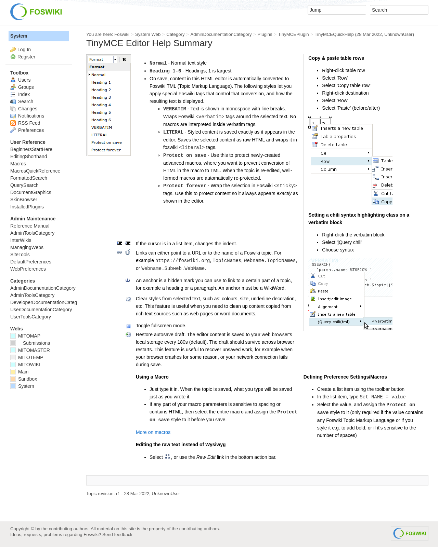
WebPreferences (28, 269)
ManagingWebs (26, 247)
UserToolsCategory (30, 316)
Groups (22, 87)
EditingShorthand (28, 156)
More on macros (153, 432)
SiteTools (20, 254)
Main (19, 371)
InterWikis (20, 240)
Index (20, 94)
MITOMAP (25, 336)
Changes (23, 108)
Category (175, 34)
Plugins (264, 34)
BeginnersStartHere (31, 149)
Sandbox (23, 379)
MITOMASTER (30, 350)
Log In (24, 49)
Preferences (27, 130)
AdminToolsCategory (32, 233)
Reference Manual (29, 226)
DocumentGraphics (30, 192)
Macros (18, 163)
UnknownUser (398, 34)
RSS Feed (25, 123)
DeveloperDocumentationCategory (47, 302)
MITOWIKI (25, 364)
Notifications (27, 116)
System (18, 36)
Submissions (30, 343)
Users (20, 80)
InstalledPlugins (27, 206)
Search (21, 101)
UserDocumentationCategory (41, 309)
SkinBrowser (23, 199)
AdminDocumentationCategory (221, 34)
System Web (147, 34)
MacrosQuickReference (35, 171)
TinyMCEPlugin (293, 34)
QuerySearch (24, 185)
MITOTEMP (26, 357)
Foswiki (121, 34)
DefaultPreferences (30, 261)
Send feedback (117, 534)
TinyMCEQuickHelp (334, 34)
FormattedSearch (28, 178)
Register (26, 56)
